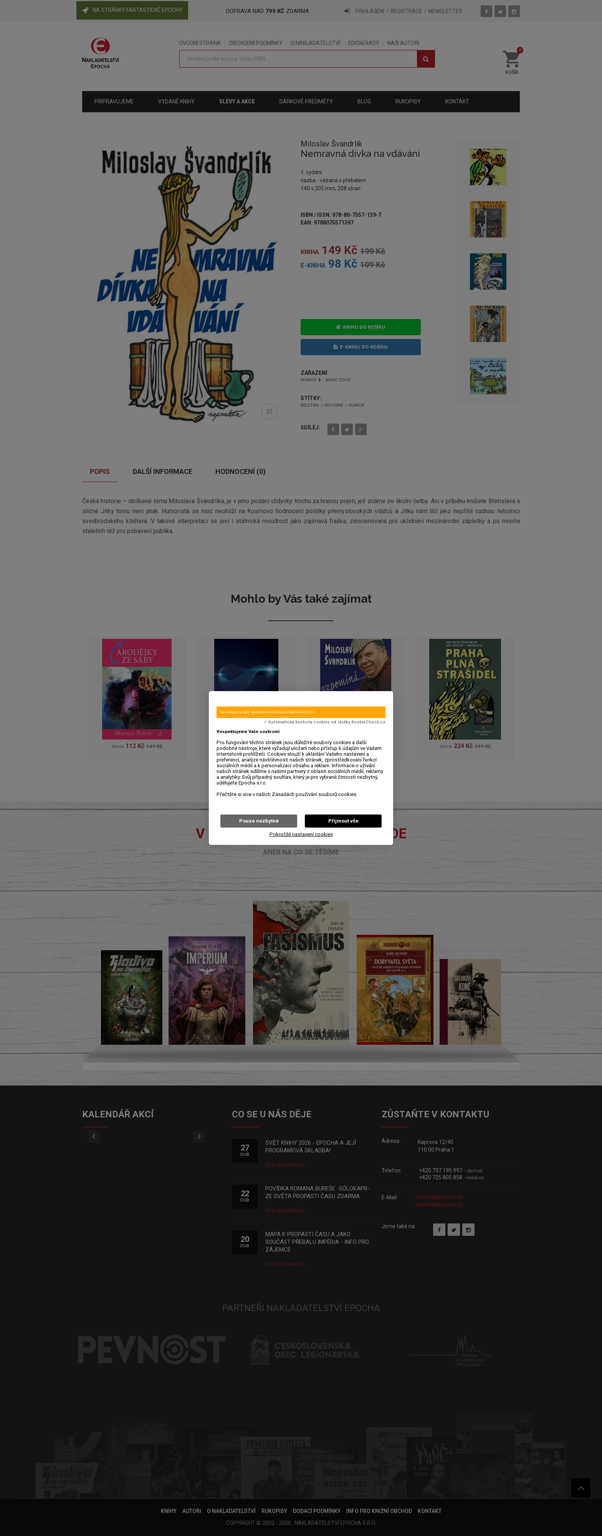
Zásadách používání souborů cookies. (314, 794)
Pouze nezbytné (259, 821)
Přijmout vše (343, 821)
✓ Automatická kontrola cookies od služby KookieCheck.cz (324, 722)
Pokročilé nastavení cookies (301, 834)
